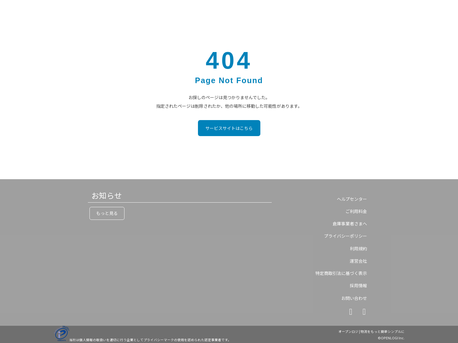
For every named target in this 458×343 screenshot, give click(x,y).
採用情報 (358, 285)
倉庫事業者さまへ (350, 223)
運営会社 (358, 261)
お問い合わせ (354, 298)
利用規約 (358, 248)
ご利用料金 (356, 211)
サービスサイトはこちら (229, 128)
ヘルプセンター (352, 199)
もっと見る (107, 213)
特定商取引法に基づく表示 (341, 273)
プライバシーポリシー (345, 236)
